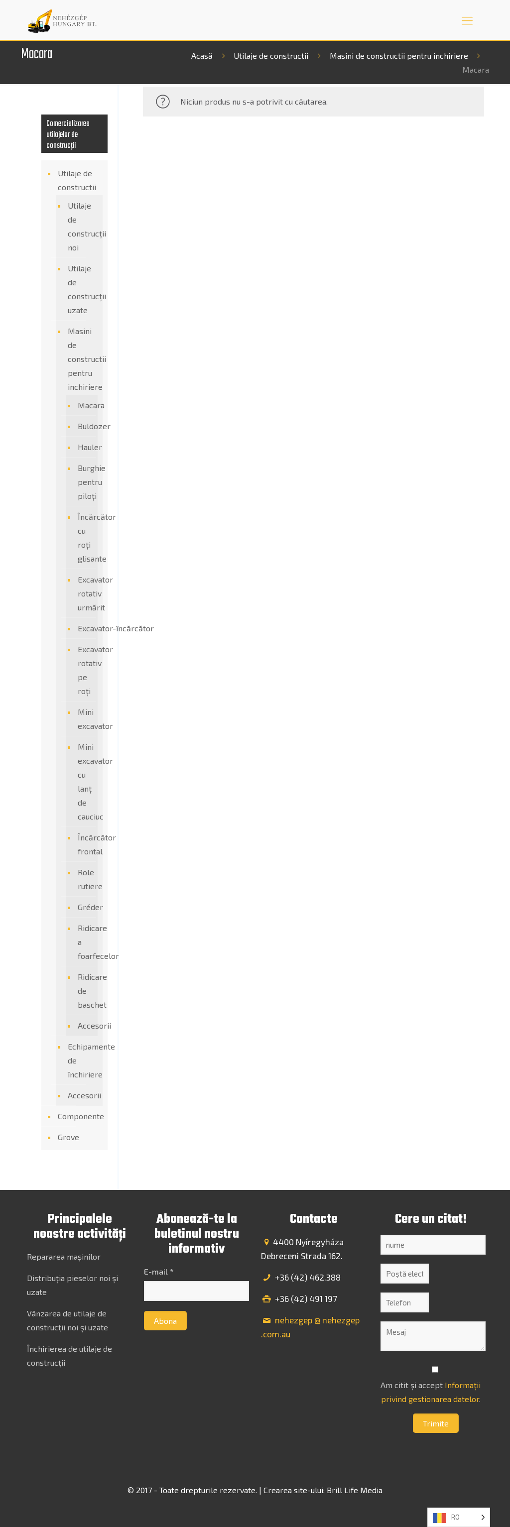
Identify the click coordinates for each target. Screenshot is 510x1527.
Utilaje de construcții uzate (83, 289)
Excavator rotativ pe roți (85, 670)
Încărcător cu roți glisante (85, 537)
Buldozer (85, 426)
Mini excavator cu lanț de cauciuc (85, 781)
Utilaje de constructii (271, 55)
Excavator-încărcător (85, 628)
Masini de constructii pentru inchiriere (399, 55)
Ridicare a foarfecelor (85, 941)
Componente (80, 1116)
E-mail (158, 1271)
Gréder (85, 907)
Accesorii (85, 1025)
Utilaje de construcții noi (83, 226)
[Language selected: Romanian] (458, 1517)
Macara (85, 405)
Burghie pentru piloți (85, 481)
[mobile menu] (467, 19)
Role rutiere (85, 879)
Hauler (85, 447)
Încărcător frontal (85, 844)
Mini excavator (85, 718)
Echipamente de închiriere (83, 1060)
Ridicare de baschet (85, 990)
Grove (68, 1137)
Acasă (202, 55)
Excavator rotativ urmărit (85, 593)
